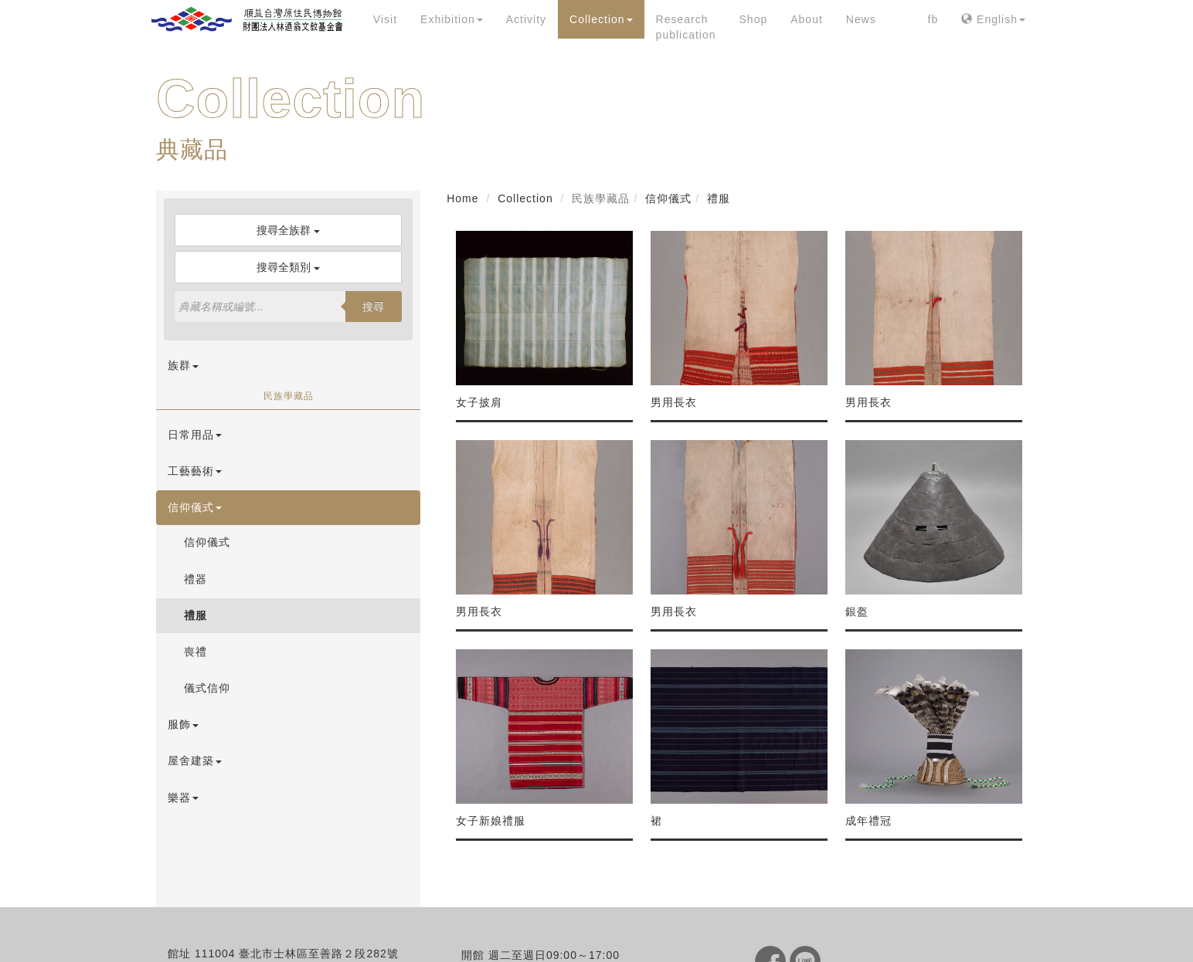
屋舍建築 (195, 760)
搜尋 (373, 306)
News (861, 19)
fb (933, 19)
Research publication (686, 27)
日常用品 (195, 434)
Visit (385, 19)
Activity (526, 19)
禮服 (195, 615)
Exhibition (451, 19)
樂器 (183, 797)
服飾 (183, 724)
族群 (183, 365)
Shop (753, 19)
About (806, 19)
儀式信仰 (207, 688)
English (993, 19)
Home (462, 198)
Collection (600, 19)
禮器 (195, 579)
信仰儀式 (195, 507)
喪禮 (195, 651)
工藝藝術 (195, 471)
